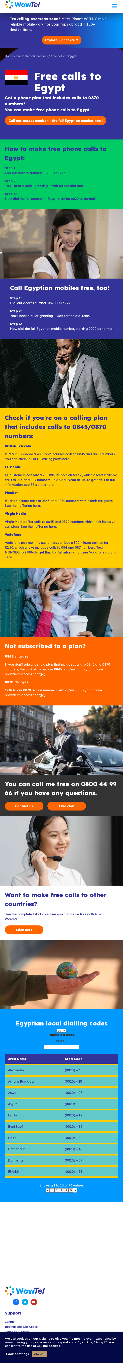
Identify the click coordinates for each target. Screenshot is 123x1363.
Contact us (24, 806)
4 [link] (66, 1190)
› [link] (75, 1190)
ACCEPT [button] (39, 1353)
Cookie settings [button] (17, 1354)
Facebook (16, 1302)
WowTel (22, 4)
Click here (24, 930)
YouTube (34, 1302)
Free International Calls (32, 56)
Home (9, 56)
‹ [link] (47, 1190)
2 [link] (56, 1190)
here (65, 459)
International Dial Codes (21, 1327)
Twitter (25, 1302)
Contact (10, 1322)
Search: (61, 1040)
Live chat (67, 806)
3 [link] (61, 1190)
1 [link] (52, 1190)
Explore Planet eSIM (61, 40)
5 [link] (71, 1190)
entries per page (61, 1035)
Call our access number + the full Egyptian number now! (55, 121)
